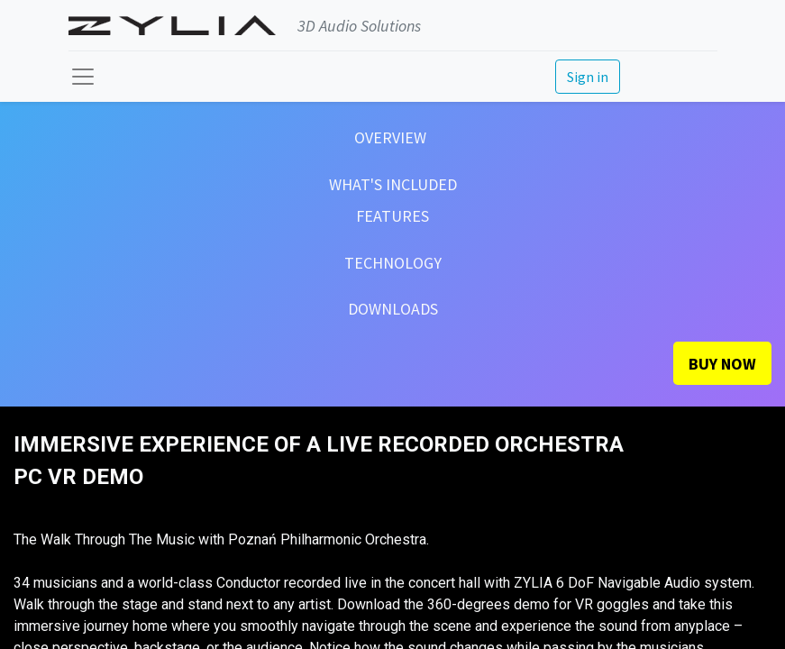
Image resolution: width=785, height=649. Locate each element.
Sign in (587, 77)
